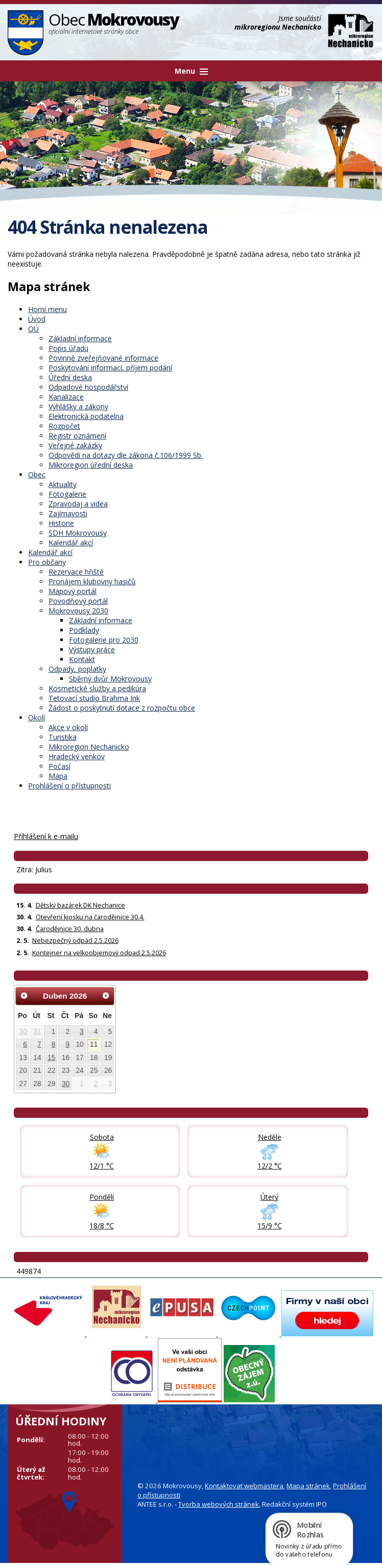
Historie (61, 523)
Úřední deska (70, 377)
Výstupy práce (92, 649)
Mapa (58, 776)
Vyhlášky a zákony (78, 406)
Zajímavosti (68, 513)
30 (23, 1031)
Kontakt (82, 659)
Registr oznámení (77, 435)
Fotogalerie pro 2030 (103, 640)
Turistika (63, 737)
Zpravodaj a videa (78, 504)
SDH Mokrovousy (78, 533)
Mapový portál (73, 591)
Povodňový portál (78, 601)
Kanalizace (66, 397)
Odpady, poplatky (77, 669)
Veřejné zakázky (75, 445)
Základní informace (80, 338)
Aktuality (63, 484)
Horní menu (47, 309)
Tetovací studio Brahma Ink (94, 698)
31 (37, 1031)
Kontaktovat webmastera (244, 1485)
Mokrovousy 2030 (78, 610)
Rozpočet (64, 426)
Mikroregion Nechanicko (89, 747)
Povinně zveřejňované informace (103, 358)
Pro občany (47, 562)
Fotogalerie (67, 494)
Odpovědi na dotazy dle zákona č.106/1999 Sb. (126, 455)
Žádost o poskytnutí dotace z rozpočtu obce (122, 708)
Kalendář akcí (71, 542)
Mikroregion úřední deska (91, 465)
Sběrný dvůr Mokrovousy (110, 679)
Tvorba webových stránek (218, 1504)
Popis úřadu (68, 348)
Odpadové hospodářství (88, 387)
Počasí (59, 766)
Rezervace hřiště (76, 572)
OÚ (33, 329)
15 (51, 1057)
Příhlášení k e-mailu (46, 836)
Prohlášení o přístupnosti (69, 785)
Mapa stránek (308, 1485)
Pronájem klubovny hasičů (92, 581)
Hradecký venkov (77, 756)
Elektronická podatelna (86, 416)
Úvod (36, 319)
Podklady (84, 630)
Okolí (36, 717)
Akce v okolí (68, 727)
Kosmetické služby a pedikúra (97, 688)
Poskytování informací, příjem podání (110, 367)
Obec (36, 474)
